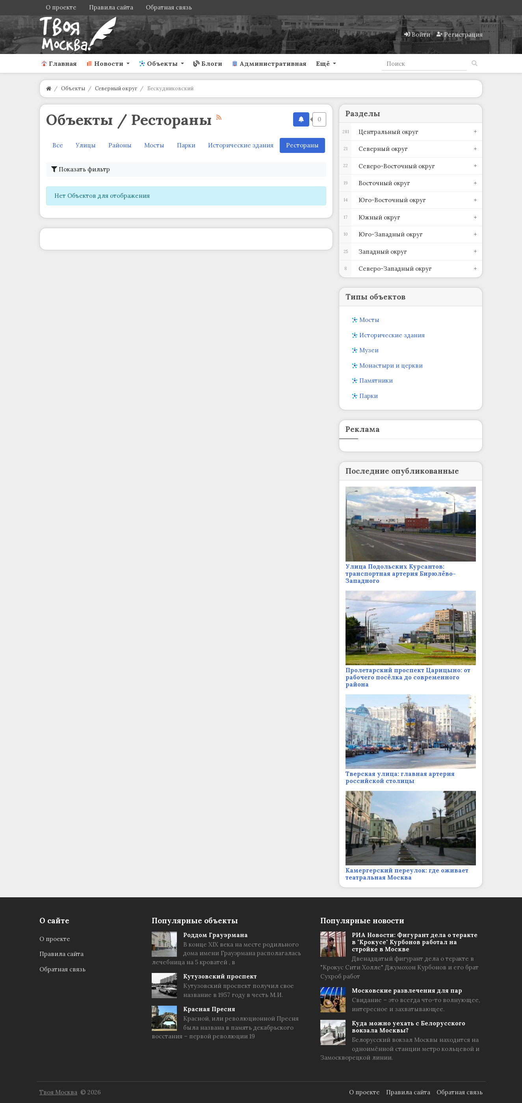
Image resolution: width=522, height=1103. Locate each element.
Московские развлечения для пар (407, 990)
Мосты (154, 145)
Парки (186, 145)
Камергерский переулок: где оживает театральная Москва (407, 874)
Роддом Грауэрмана (215, 935)
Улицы (86, 145)
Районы (120, 145)
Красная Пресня (209, 1009)
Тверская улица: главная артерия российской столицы (400, 777)
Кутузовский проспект (220, 976)
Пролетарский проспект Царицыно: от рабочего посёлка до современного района (408, 677)
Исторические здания (240, 145)
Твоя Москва (58, 1092)
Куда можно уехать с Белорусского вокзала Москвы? (408, 1026)
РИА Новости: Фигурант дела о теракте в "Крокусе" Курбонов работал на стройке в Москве (414, 942)
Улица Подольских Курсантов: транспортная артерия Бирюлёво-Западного (401, 573)
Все (57, 145)
